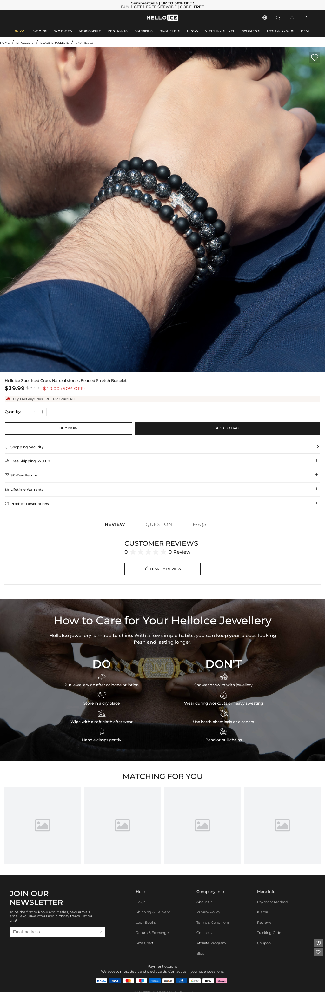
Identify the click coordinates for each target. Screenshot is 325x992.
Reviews (264, 923)
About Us (204, 902)
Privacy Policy (208, 912)
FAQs (140, 902)
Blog (200, 953)
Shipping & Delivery (153, 912)
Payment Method (272, 902)
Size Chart (144, 943)
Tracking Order (269, 933)
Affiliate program (211, 943)
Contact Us (205, 933)
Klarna (262, 912)
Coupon (264, 943)
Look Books (146, 923)
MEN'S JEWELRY (30, 17)
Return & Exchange (152, 933)
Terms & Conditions (212, 923)
